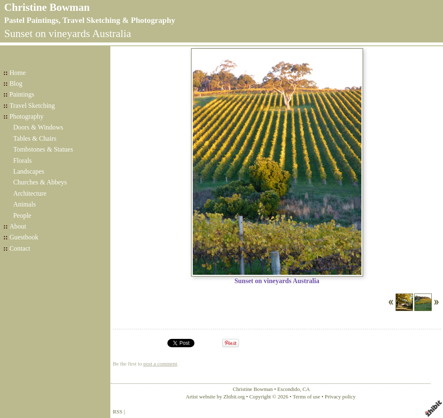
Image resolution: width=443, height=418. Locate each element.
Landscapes (29, 171)
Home (18, 72)
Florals (22, 160)
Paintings (22, 94)
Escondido (288, 389)
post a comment (160, 364)
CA (306, 389)
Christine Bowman (47, 7)
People (22, 215)
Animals (24, 204)
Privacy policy (340, 397)
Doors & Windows (38, 127)
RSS (117, 412)
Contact (20, 248)
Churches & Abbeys (40, 182)
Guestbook (24, 237)
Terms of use (306, 397)
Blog (16, 83)
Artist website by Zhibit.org (215, 397)
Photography (27, 116)
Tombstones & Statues (43, 149)
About (18, 226)
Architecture (30, 193)
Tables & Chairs (35, 138)
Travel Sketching (32, 105)
